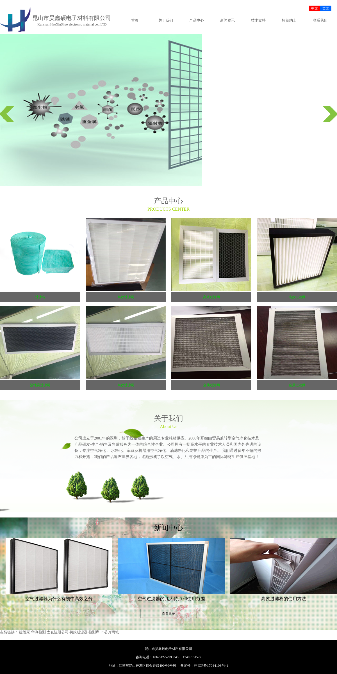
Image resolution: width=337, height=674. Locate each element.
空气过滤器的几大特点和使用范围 (171, 598)
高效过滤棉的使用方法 (283, 598)
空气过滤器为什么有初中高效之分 (59, 598)
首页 (134, 20)
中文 (314, 8)
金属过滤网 (211, 385)
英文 (325, 8)
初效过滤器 (78, 632)
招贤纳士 (289, 20)
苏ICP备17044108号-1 (211, 665)
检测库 (93, 632)
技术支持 (258, 20)
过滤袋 (40, 297)
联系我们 (320, 20)
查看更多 (168, 613)
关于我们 (165, 20)
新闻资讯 (227, 20)
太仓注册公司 (58, 632)
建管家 (24, 632)
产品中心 (196, 20)
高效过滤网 (125, 297)
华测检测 (38, 632)
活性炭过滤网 (40, 385)
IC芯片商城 (110, 632)
